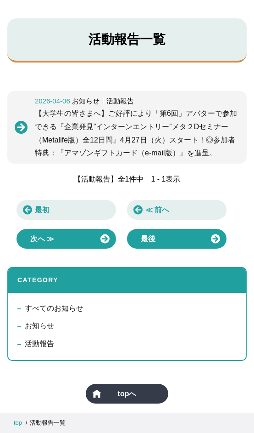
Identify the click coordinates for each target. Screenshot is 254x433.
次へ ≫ (42, 239)
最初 (42, 210)
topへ (127, 394)
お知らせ (39, 326)
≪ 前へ (157, 210)
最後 (148, 239)
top (18, 422)
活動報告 (39, 344)
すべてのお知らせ (54, 308)
